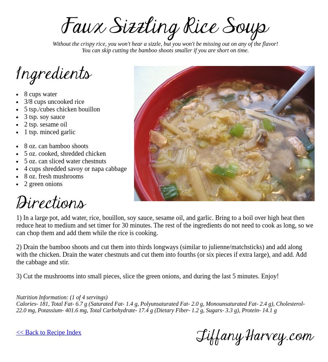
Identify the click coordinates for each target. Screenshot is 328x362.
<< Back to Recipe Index (48, 332)
